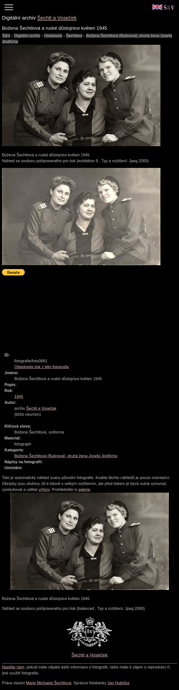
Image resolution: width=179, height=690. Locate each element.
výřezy (44, 489)
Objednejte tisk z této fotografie (41, 367)
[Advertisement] (90, 311)
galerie (84, 489)
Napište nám (13, 667)
